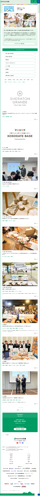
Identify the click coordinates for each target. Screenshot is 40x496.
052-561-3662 (20, 421)
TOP (3, 434)
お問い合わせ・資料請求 (20, 429)
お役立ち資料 (11, 463)
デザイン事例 (11, 461)
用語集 (29, 461)
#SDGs (23, 82)
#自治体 (13, 79)
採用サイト (11, 459)
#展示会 (21, 79)
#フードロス (10, 82)
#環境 (17, 79)
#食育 (5, 79)
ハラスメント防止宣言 (12, 490)
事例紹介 (11, 457)
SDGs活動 (28, 455)
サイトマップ (18, 490)
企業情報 (29, 457)
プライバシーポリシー (5, 490)
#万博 (5, 82)
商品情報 (11, 455)
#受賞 (32, 79)
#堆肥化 (28, 79)
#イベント (19, 82)
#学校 (25, 79)
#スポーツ (14, 82)
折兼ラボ (29, 459)
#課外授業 (9, 79)
